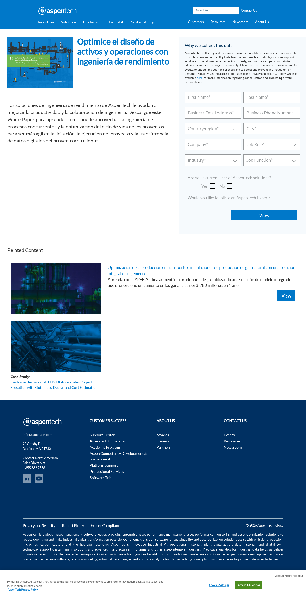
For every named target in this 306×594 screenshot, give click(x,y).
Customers (196, 22)
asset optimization (251, 534)
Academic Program (105, 447)
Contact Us (249, 10)
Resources (218, 22)
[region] (153, 582)
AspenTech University (107, 441)
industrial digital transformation (86, 539)
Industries (46, 22)
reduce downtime (35, 539)
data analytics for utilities (163, 559)
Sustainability (142, 22)
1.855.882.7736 (34, 468)
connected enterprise (80, 554)
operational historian (185, 544)
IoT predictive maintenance (186, 554)
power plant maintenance (211, 559)
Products (90, 22)
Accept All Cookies (249, 585)
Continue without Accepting (289, 576)
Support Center (102, 435)
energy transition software (149, 539)
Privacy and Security (39, 525)
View (286, 295)
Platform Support (104, 465)
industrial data (248, 549)
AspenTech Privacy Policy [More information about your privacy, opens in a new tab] (23, 589)
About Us (262, 22)
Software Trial (101, 478)
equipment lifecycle (249, 559)
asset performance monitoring (208, 534)
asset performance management (161, 534)
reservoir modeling (83, 559)
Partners (164, 447)
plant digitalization (218, 544)
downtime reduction (37, 554)
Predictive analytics (217, 549)
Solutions (68, 22)
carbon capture (51, 544)
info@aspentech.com (37, 434)
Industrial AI (114, 22)
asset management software (75, 534)
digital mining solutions (69, 549)
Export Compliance (106, 525)
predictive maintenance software (46, 559)
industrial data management (118, 559)
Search (235, 10)
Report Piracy (73, 525)
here (199, 78)
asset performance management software (252, 554)
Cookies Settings (219, 585)
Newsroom (240, 22)
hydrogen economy (94, 544)
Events (229, 435)
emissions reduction (268, 539)
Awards (163, 435)
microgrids (30, 544)
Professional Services (107, 471)
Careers (163, 441)
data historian (245, 544)
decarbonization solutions (218, 539)
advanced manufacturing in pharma (120, 549)
